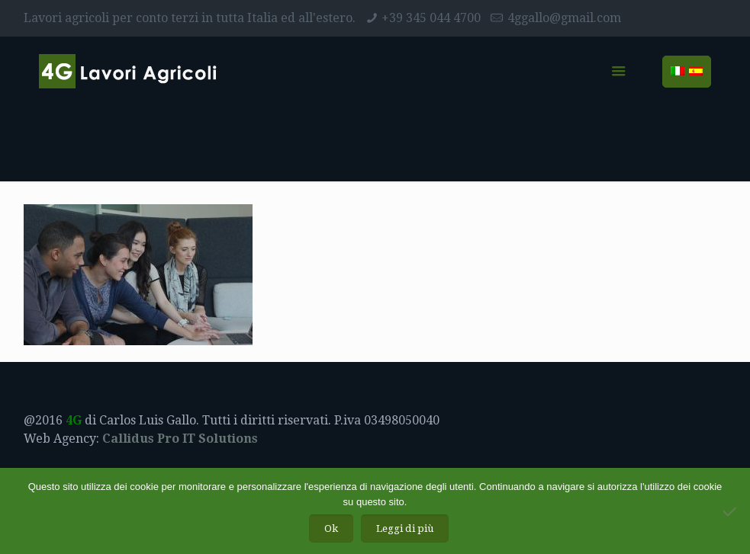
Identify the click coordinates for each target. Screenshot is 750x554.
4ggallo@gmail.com (564, 18)
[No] (731, 511)
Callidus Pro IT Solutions (180, 438)
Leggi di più (404, 528)
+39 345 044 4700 (431, 18)
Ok (331, 528)
